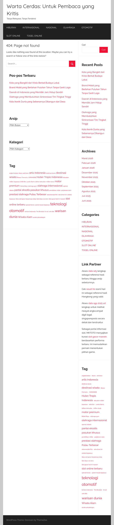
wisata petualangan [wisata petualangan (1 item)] (39, 217)
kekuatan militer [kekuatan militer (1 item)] (99, 400)
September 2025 (90, 186)
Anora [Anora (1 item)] (20, 173)
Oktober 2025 (88, 182)
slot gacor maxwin (97, 336)
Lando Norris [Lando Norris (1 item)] (31, 181)
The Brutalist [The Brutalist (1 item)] (40, 211)
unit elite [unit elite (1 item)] (51, 211)
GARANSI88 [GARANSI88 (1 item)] (32, 177)
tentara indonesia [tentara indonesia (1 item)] (30, 211)
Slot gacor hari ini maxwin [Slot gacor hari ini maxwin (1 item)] (57, 199)
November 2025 (90, 177)
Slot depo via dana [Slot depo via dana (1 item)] (42, 199)
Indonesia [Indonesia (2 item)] (57, 177)
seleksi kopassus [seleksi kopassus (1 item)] (87, 453)
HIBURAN (11, 27)
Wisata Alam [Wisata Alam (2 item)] (25, 217)
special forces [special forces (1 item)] (30, 205)
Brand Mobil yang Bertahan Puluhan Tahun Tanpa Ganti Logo (39, 87)
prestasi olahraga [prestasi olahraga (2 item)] (19, 194)
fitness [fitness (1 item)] (19, 177)
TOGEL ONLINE (34, 35)
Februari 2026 (89, 163)
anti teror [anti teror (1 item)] (26, 173)
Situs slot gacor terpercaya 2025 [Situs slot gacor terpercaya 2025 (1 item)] (26, 199)
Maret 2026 (87, 158)
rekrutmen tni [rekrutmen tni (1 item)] (62, 194)
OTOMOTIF (87, 27)
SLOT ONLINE (13, 35)
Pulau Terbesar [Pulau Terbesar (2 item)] (37, 194)
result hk (90, 289)
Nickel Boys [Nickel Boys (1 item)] (23, 186)
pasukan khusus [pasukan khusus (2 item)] (39, 189)
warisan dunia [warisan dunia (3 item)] (92, 498)
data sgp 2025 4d (97, 303)
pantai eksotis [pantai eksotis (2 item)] (22, 189)
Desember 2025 (90, 172)
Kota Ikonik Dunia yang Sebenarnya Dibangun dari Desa (37, 101)
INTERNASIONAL (31, 27)
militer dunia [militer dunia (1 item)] (50, 181)
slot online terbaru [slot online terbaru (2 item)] (92, 468)
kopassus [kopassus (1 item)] (17, 181)
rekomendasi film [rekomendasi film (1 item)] (52, 194)
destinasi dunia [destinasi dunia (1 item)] (51, 173)
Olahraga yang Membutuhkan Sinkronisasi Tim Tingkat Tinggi (40, 97)
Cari (84, 45)
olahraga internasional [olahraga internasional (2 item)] (49, 185)
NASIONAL (51, 27)
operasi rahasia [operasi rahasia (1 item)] (86, 424)
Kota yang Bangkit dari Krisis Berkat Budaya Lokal (34, 82)
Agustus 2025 (88, 191)
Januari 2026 (88, 167)
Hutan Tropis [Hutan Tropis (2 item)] (44, 177)
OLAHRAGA (69, 27)
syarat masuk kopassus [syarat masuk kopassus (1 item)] (42, 205)
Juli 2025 (86, 196)
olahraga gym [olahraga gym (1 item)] (32, 186)
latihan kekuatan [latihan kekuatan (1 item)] (40, 181)
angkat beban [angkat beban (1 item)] (13, 173)
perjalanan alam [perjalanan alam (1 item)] (66, 190)
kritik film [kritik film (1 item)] (23, 181)
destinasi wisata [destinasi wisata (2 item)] (91, 387)
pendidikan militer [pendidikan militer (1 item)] (55, 190)
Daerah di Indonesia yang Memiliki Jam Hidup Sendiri (36, 92)
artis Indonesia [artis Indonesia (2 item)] (37, 172)
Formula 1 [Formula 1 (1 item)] (25, 177)
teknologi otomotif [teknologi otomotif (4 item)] (90, 481)
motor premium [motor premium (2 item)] (90, 412)
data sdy (92, 271)
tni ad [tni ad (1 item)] (46, 211)
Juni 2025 (86, 200)
